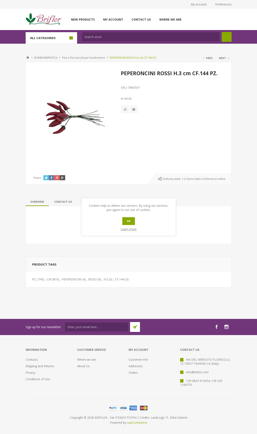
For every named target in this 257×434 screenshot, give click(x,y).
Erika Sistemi (178, 418)
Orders (133, 373)
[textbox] (151, 36)
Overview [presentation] (37, 202)
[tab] (37, 201)
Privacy (30, 373)
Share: (37, 178)
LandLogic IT (159, 418)
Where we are (170, 19)
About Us (83, 366)
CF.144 (119, 279)
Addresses (136, 366)
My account (113, 19)
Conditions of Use (38, 379)
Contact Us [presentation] (63, 202)
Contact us (141, 19)
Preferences (223, 4)
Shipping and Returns (40, 366)
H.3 (106, 279)
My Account (199, 4)
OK (128, 221)
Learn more (129, 229)
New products (83, 19)
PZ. (34, 279)
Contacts (32, 360)
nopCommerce (137, 423)
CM (49, 279)
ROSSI (92, 279)
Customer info (138, 360)
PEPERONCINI (71, 279)
